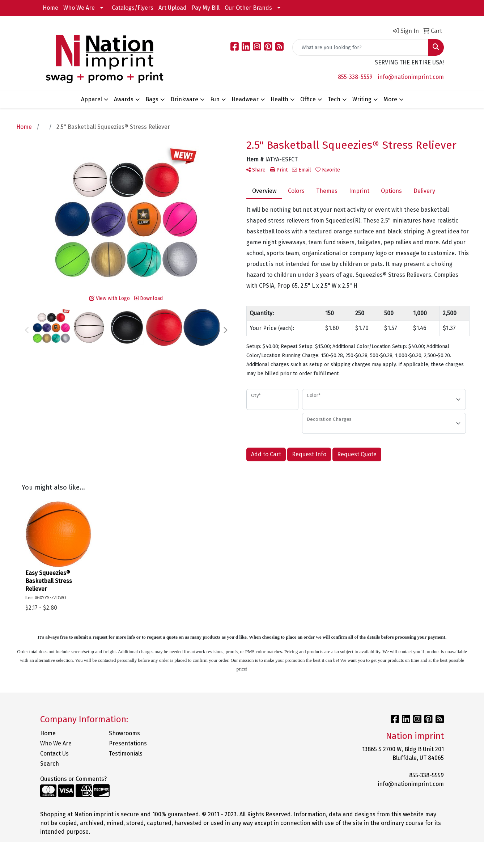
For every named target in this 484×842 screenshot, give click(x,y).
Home (50, 7)
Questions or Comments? (73, 778)
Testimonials (126, 753)
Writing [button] (362, 99)
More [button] (390, 99)
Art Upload (172, 7)
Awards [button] (123, 99)
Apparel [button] (91, 99)
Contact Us (54, 753)
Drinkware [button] (184, 99)
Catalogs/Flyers (132, 7)
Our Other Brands (248, 7)
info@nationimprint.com (411, 76)
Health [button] (279, 99)
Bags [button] (151, 99)
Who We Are (79, 7)
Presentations (128, 743)
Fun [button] (215, 99)
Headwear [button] (245, 99)
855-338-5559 (355, 76)
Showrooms (124, 733)
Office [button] (308, 99)
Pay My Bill (206, 7)
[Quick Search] (360, 47)
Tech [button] (334, 99)
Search (49, 763)
